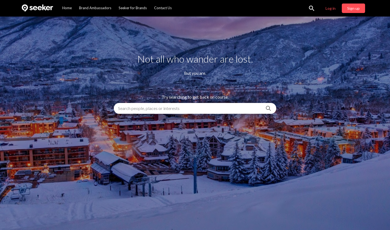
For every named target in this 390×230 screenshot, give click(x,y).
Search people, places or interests (149, 108)
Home (67, 8)
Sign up (353, 8)
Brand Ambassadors (95, 8)
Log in (331, 8)
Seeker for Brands (133, 8)
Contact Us (163, 8)
